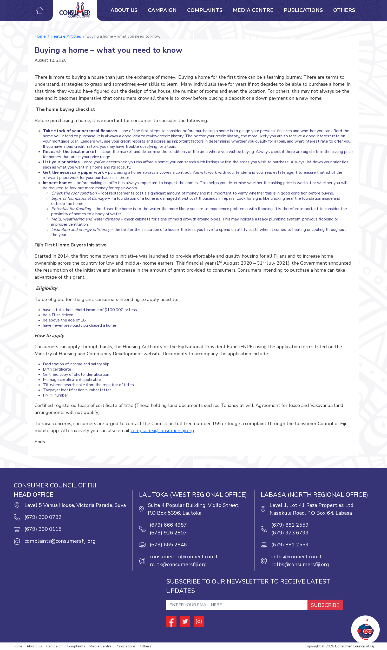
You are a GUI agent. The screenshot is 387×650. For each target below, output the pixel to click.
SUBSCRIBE (325, 605)
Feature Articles (66, 36)
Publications (303, 10)
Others (344, 10)
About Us (123, 10)
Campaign (162, 10)
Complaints (204, 10)
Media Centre (253, 10)
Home (40, 36)
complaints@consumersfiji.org (162, 430)
